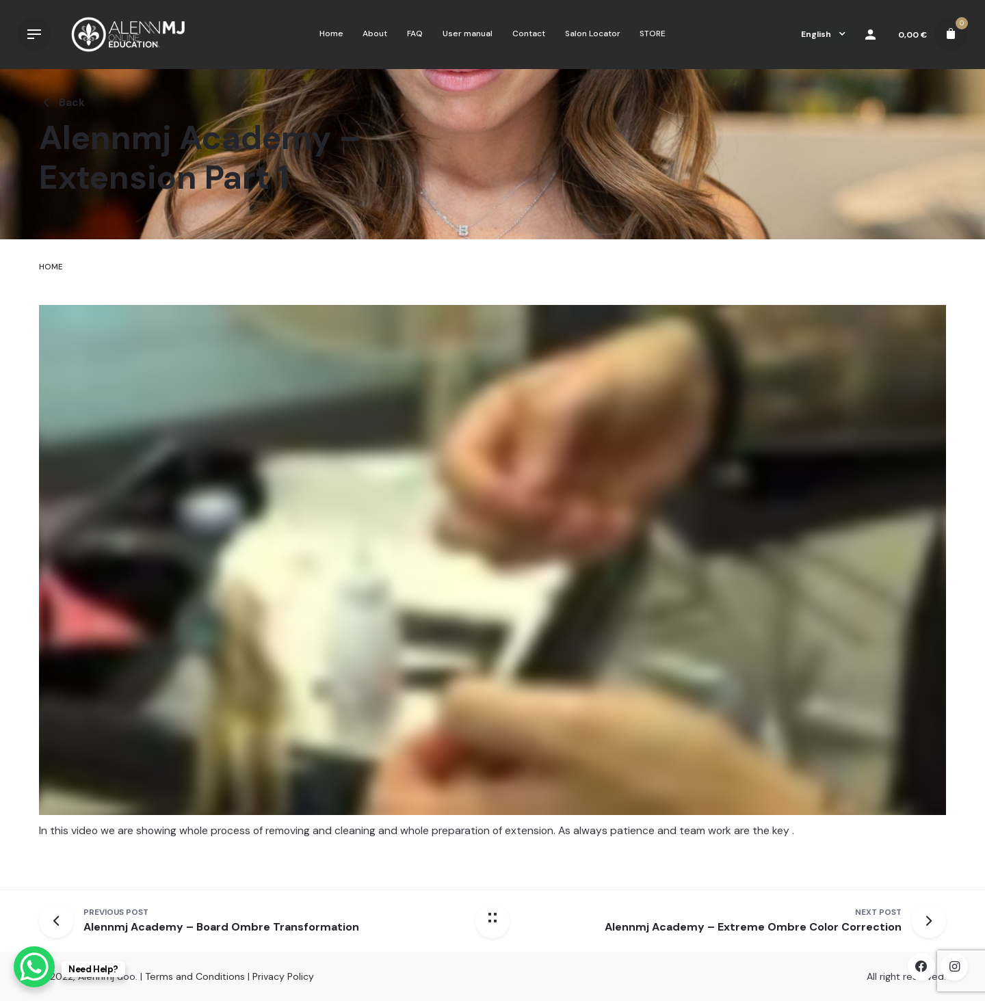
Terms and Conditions (195, 976)
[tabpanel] (492, 584)
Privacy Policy (283, 976)
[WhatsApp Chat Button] (34, 966)
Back (62, 102)
